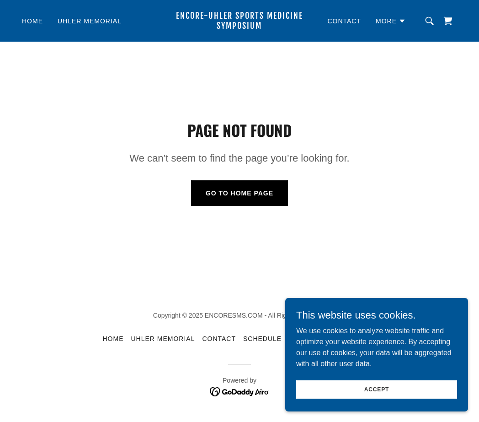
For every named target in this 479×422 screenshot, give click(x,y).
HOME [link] (32, 21)
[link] (239, 26)
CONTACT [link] (344, 21)
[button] (391, 21)
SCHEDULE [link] (262, 338)
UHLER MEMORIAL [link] (90, 21)
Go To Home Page (239, 193)
